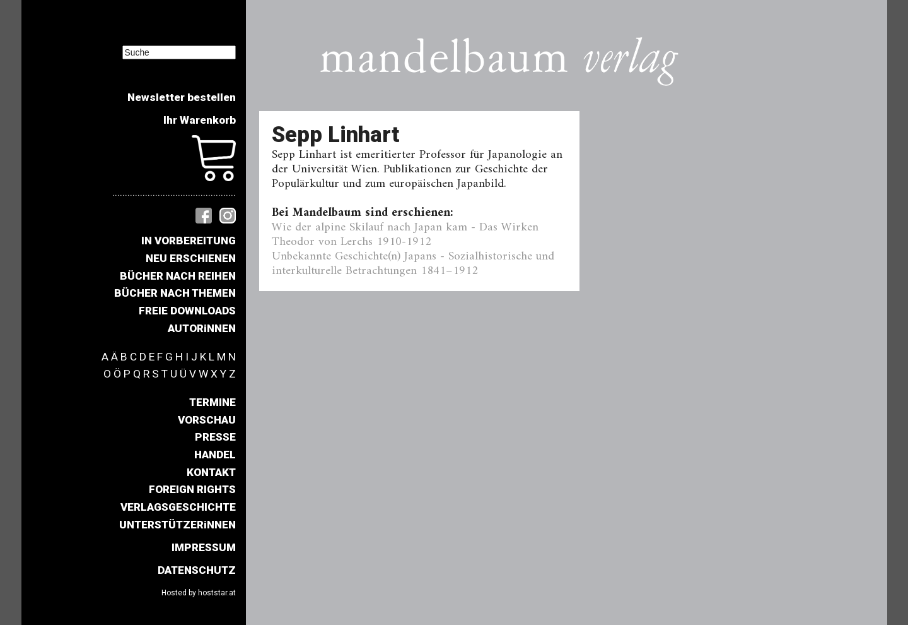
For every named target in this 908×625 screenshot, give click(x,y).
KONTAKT (211, 472)
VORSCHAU (207, 420)
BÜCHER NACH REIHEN (178, 276)
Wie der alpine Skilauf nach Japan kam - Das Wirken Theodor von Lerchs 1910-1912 (405, 235)
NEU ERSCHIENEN (191, 258)
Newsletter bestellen (181, 97)
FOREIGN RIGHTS (192, 489)
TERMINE (212, 402)
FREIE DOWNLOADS (187, 310)
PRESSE (215, 437)
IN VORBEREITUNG (188, 240)
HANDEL (215, 454)
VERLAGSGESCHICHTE (178, 507)
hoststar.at (217, 592)
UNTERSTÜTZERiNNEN (177, 524)
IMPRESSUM (204, 547)
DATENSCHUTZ (197, 570)
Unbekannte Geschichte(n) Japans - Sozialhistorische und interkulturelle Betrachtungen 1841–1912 (413, 264)
